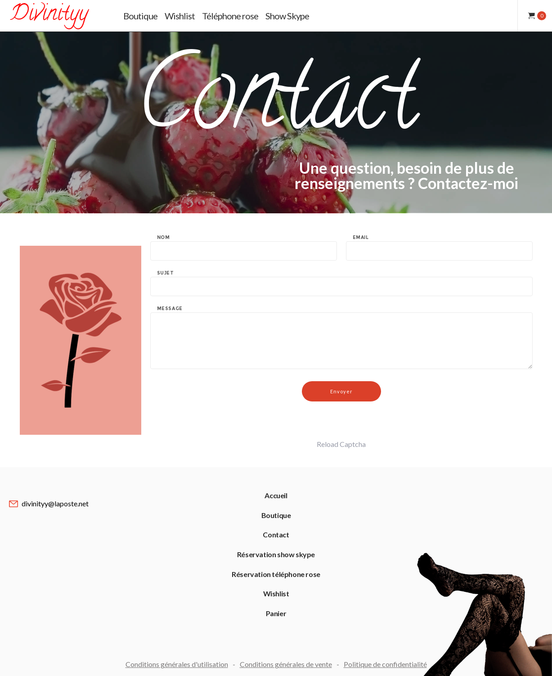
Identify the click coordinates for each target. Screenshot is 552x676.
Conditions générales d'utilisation (177, 664)
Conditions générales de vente (286, 664)
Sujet (165, 273)
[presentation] (218, 421)
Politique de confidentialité (385, 664)
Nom (163, 237)
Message (170, 308)
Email (361, 237)
